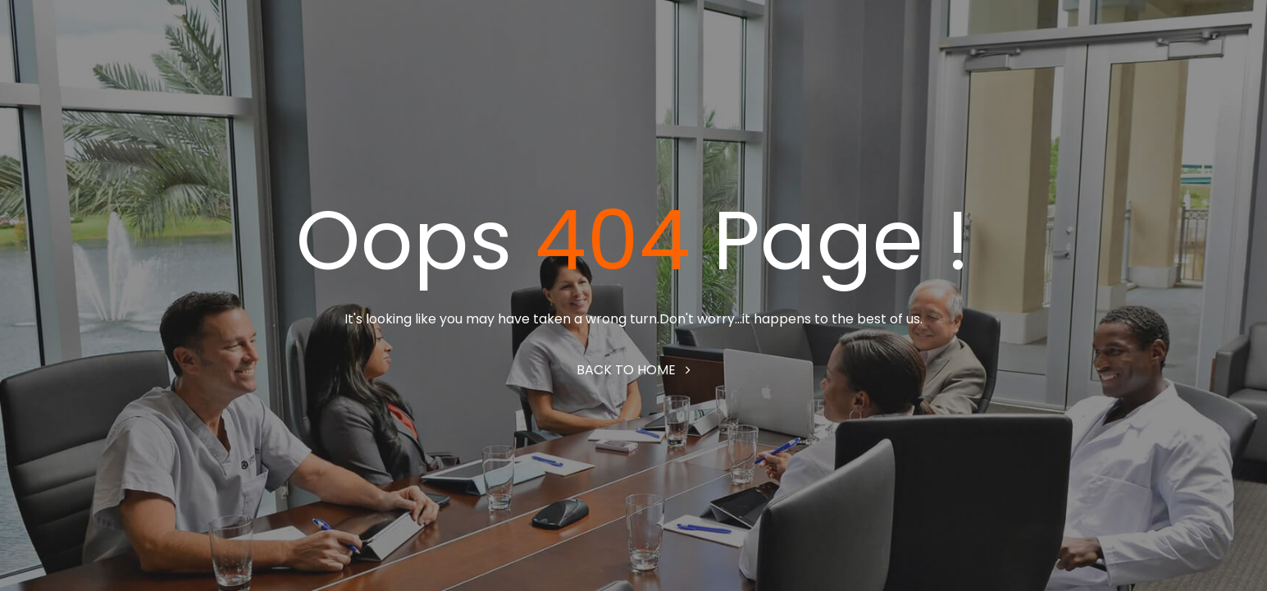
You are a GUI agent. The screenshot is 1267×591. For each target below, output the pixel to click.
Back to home (633, 369)
